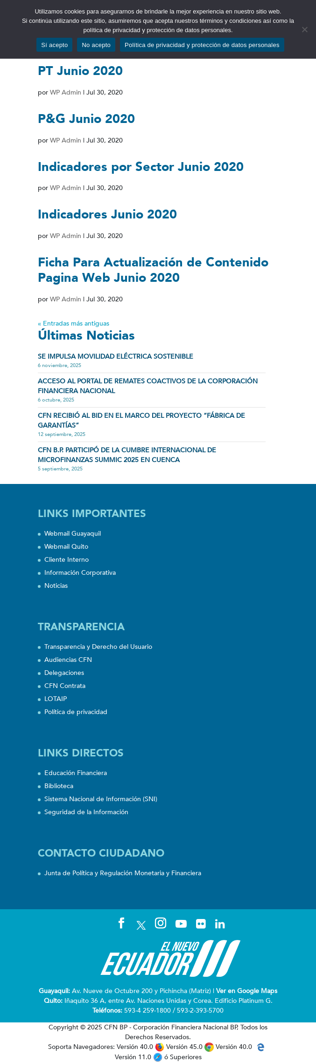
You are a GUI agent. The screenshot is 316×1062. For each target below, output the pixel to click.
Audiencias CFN (68, 659)
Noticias (56, 585)
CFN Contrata (64, 685)
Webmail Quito (66, 546)
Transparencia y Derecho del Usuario (98, 646)
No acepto (96, 44)
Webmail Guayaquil (72, 533)
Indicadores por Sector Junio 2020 (141, 167)
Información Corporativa (80, 572)
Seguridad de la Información (86, 812)
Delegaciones (64, 672)
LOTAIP (55, 698)
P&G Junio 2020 (86, 119)
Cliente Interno (66, 559)
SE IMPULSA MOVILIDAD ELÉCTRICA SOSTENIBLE (115, 356)
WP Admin (65, 92)
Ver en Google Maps (246, 991)
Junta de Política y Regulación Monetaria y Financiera (122, 873)
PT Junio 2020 (80, 71)
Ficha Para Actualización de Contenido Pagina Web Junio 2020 (153, 270)
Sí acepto (54, 44)
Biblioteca (58, 786)
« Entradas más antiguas (73, 323)
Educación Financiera (75, 773)
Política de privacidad (75, 712)
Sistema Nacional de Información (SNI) (100, 799)
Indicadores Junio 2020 (107, 214)
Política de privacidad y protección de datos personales (202, 44)
